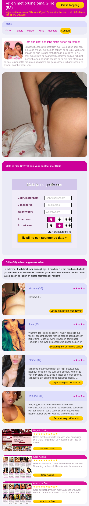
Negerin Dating (47, 448)
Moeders (52, 30)
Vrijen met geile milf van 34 (66, 382)
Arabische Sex (47, 501)
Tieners (19, 30)
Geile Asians (47, 475)
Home (8, 30)
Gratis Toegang (70, 5)
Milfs (41, 30)
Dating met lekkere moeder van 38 (66, 311)
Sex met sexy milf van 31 (66, 418)
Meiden (31, 30)
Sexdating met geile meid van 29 (66, 346)
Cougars (65, 30)
